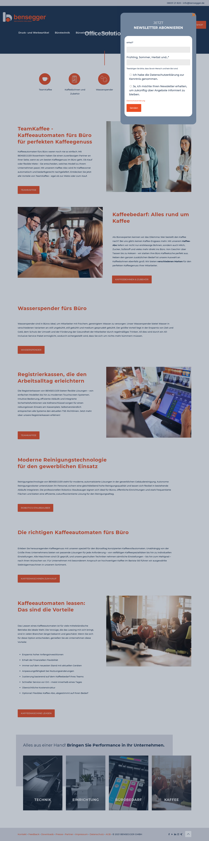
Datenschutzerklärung (136, 101)
